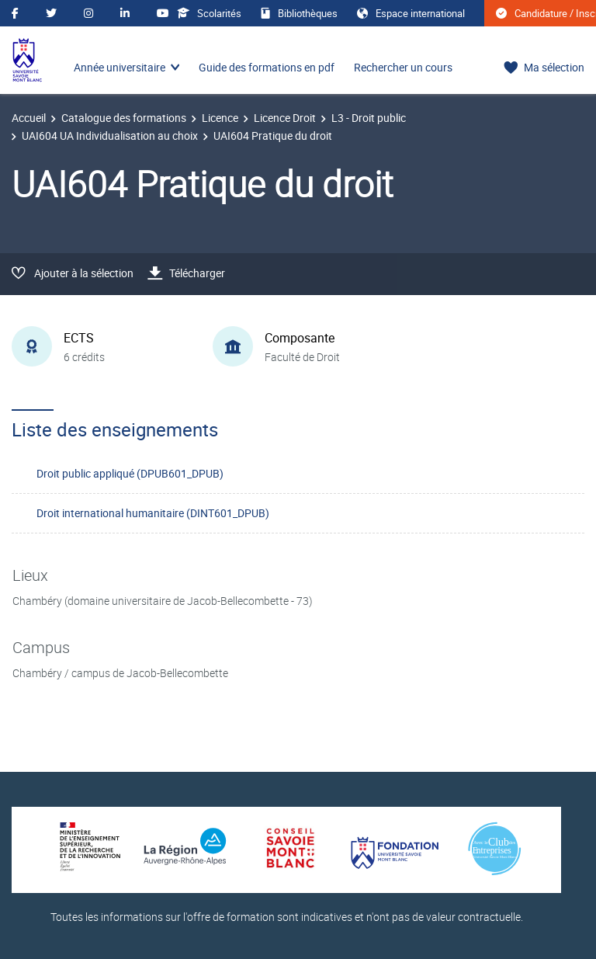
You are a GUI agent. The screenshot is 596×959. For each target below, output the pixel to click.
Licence (220, 117)
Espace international (411, 13)
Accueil (29, 117)
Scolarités (209, 13)
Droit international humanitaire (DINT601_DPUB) (152, 513)
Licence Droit (285, 117)
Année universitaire (119, 67)
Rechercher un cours (403, 67)
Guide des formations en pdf (266, 67)
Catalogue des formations (123, 117)
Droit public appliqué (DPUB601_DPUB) (130, 473)
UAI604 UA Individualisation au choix (110, 135)
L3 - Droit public (368, 117)
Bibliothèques (299, 13)
